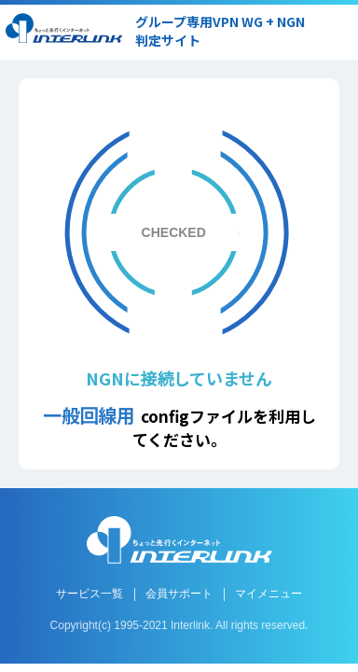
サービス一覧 (89, 593)
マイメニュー (268, 593)
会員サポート (179, 593)
